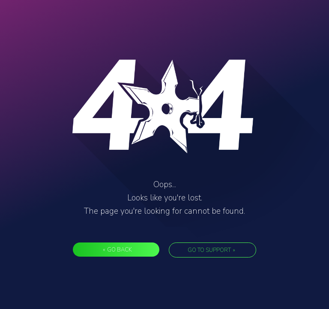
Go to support (211, 250)
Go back (117, 250)
